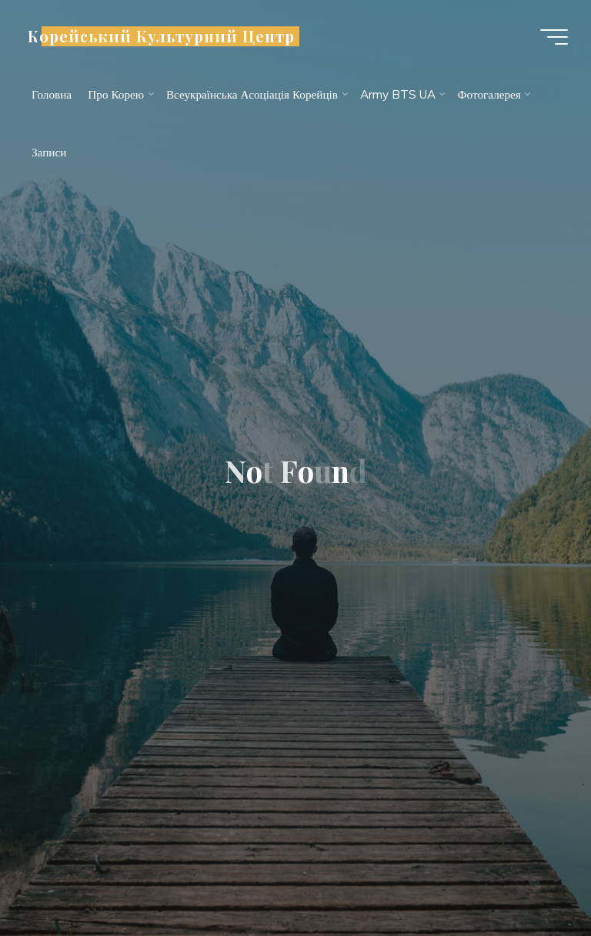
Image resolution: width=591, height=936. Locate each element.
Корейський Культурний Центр (161, 36)
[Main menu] (554, 37)
